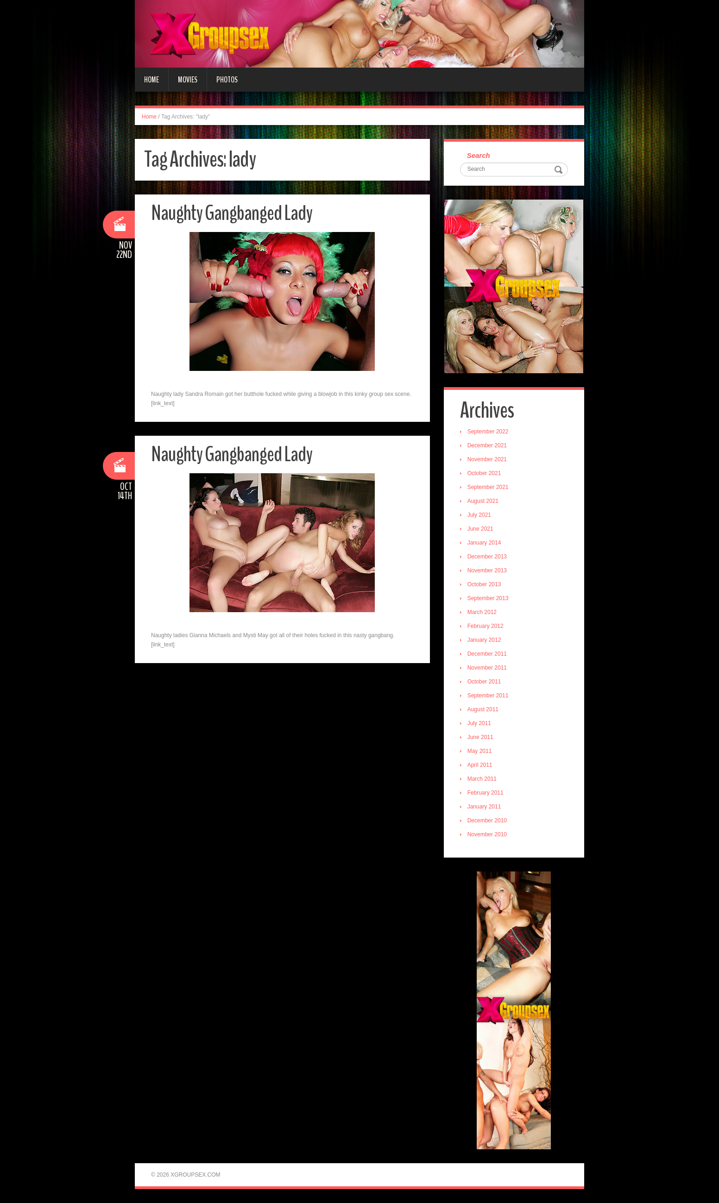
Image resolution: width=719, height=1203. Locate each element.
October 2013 (484, 584)
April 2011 (479, 765)
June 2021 (480, 529)
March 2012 (482, 612)
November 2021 (487, 459)
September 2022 (488, 431)
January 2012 (484, 640)
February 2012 (485, 626)
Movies (187, 79)
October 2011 (484, 681)
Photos (227, 79)
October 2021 (484, 473)
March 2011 (482, 779)
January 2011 (484, 806)
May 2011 (479, 751)
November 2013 (487, 570)
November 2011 (487, 667)
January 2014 (484, 542)
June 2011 (480, 737)
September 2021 (488, 487)
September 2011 (488, 695)
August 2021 (482, 501)
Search (478, 155)
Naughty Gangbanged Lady (231, 213)
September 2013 (488, 598)
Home (151, 79)
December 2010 (487, 820)
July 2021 (479, 515)
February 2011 (485, 792)
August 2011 (482, 709)
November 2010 (487, 834)
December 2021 (487, 445)
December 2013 (487, 556)
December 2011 (487, 654)
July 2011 (479, 723)
